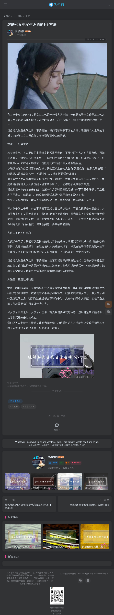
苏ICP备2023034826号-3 (97, 573)
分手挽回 (18, 16)
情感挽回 (19, 31)
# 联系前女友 (28, 406)
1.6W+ (53, 463)
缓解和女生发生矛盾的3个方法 (31, 24)
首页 (7, 16)
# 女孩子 (14, 406)
